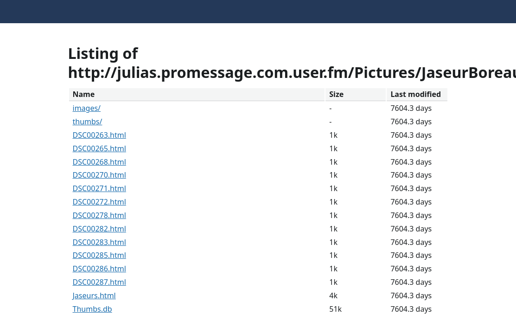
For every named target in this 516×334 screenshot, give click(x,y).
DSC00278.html (99, 215)
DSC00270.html (99, 175)
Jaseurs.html (94, 295)
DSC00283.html (99, 242)
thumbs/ (87, 121)
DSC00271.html (99, 188)
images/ (87, 108)
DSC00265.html (99, 148)
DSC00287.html (99, 282)
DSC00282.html (99, 229)
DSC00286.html (99, 268)
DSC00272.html (99, 202)
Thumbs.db (92, 309)
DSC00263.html (99, 135)
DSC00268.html (99, 162)
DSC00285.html (99, 255)
